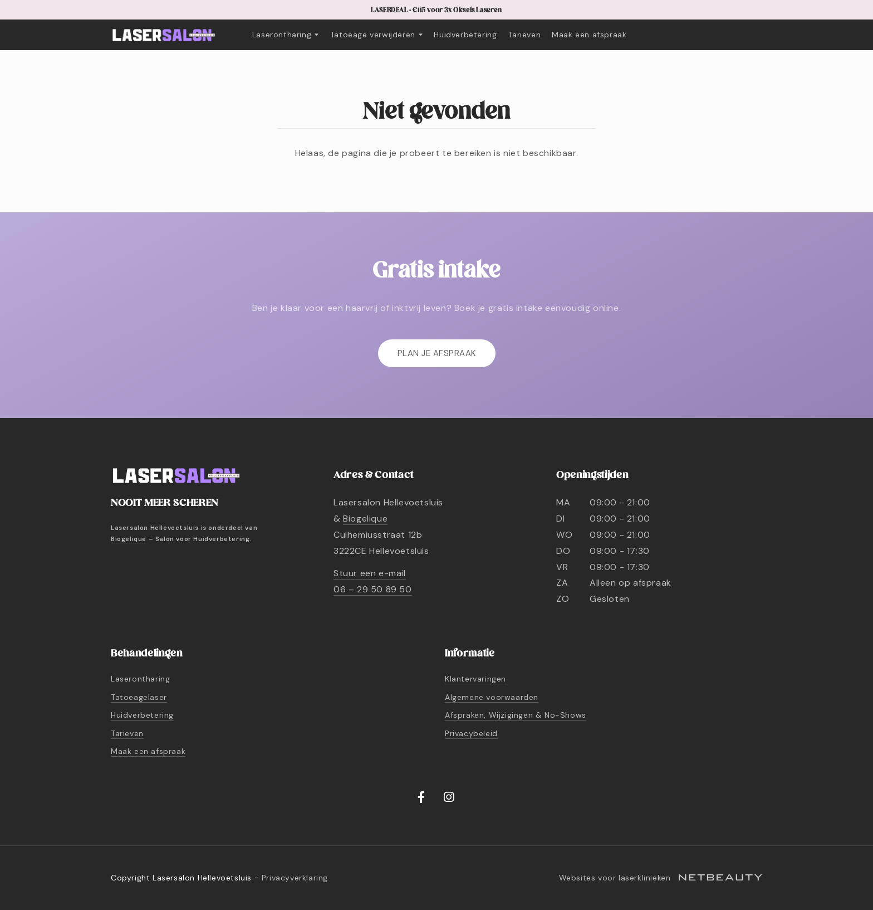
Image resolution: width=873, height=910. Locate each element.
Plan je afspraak (437, 353)
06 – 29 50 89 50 (372, 589)
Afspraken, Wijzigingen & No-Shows (515, 715)
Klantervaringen (475, 679)
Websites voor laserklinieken (660, 878)
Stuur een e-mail (369, 573)
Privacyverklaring (295, 878)
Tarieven (524, 35)
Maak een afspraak (589, 35)
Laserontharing (285, 34)
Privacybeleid (471, 733)
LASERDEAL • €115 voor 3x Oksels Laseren (436, 10)
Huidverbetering (465, 35)
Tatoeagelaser (139, 697)
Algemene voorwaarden (491, 697)
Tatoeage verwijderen (376, 34)
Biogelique (128, 539)
